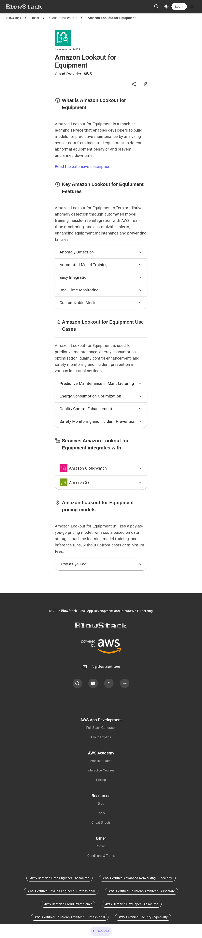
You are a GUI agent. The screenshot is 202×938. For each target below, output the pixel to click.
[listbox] (101, 729)
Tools (35, 18)
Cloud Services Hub (63, 18)
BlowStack (13, 18)
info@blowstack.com (104, 667)
